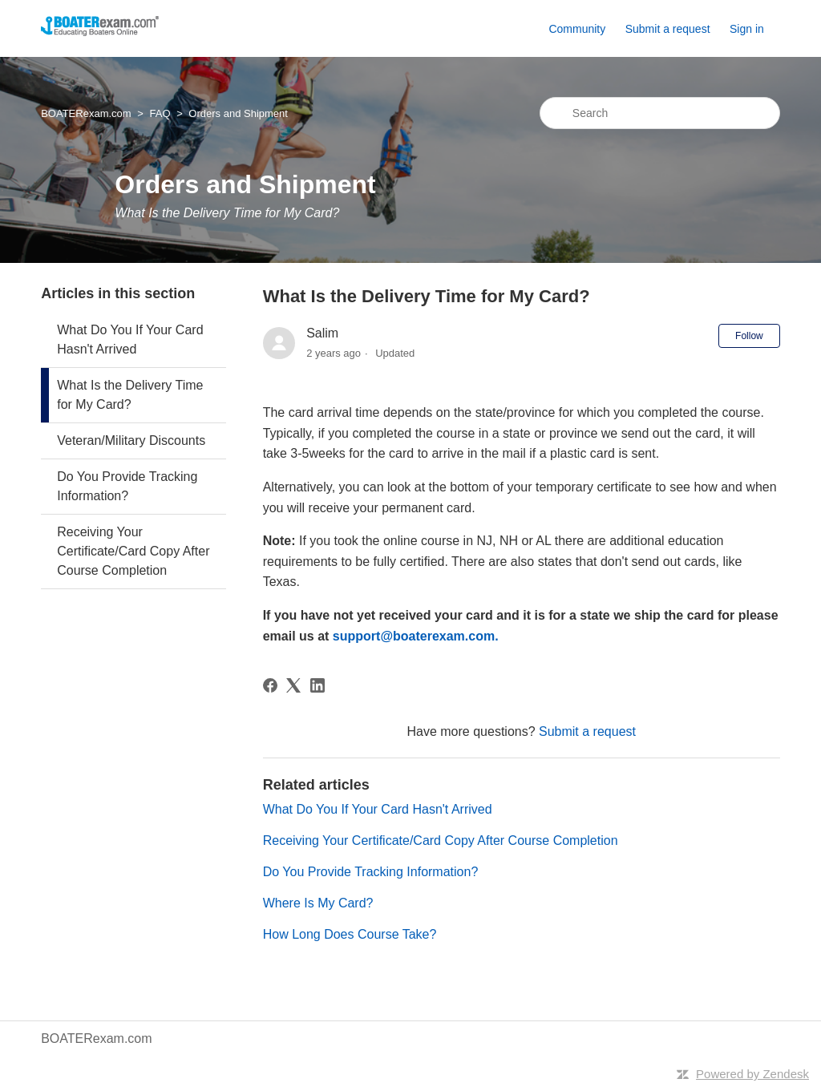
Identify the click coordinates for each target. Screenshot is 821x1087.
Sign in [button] (747, 28)
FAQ (159, 113)
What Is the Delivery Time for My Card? (130, 394)
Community (576, 28)
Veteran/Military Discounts (131, 440)
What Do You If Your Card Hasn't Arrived (130, 339)
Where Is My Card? (318, 903)
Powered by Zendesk (752, 1074)
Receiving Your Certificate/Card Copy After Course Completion (133, 551)
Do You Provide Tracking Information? (127, 486)
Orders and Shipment (238, 113)
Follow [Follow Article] (749, 335)
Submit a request (667, 28)
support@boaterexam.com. (416, 636)
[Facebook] (270, 685)
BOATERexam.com (86, 113)
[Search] (660, 113)
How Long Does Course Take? (350, 934)
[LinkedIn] (317, 685)
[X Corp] (293, 685)
